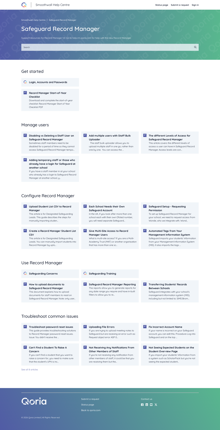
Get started (32, 71)
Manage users (35, 124)
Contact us (146, 399)
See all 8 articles (29, 369)
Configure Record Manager (48, 195)
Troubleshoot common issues (49, 316)
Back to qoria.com (90, 410)
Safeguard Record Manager (62, 20)
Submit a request (180, 5)
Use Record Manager (42, 262)
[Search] (110, 47)
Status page (161, 5)
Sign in (195, 5)
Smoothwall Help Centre (33, 20)
